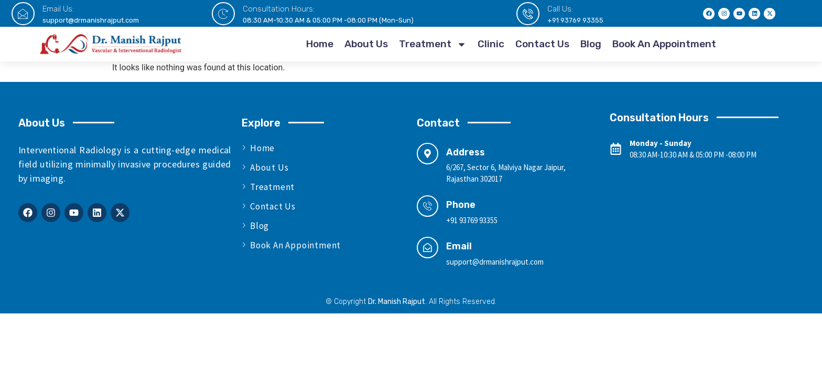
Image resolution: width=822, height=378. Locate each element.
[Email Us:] (23, 13)
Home (319, 44)
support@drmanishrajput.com (90, 20)
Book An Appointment (664, 44)
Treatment (433, 44)
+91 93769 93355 (575, 20)
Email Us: (58, 9)
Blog (590, 44)
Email (459, 246)
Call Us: (560, 9)
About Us (366, 44)
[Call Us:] (527, 13)
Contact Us (542, 44)
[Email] (427, 247)
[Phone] (427, 206)
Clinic (491, 44)
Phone (460, 205)
